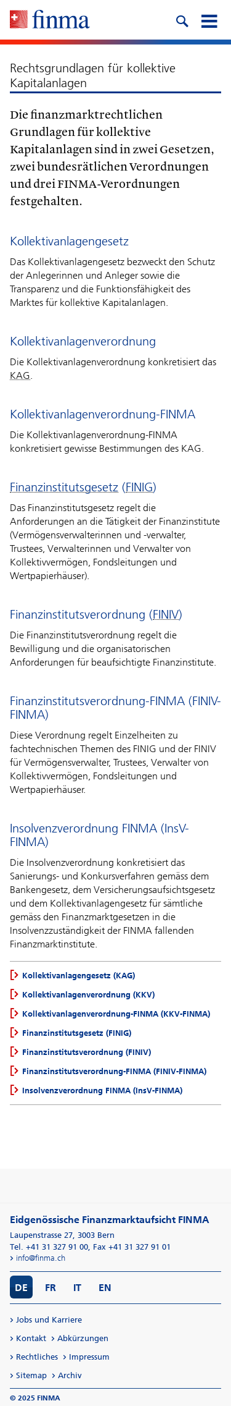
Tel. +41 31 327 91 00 (49, 1246)
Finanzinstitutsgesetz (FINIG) (76, 1033)
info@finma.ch (40, 1258)
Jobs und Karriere (49, 1319)
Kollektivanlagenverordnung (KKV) (88, 994)
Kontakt (31, 1338)
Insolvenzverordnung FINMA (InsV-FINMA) (102, 1090)
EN (105, 1288)
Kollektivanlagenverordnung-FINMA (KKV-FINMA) (116, 1014)
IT (77, 1288)
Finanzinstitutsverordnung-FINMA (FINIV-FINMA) (114, 1071)
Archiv (70, 1375)
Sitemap (31, 1375)
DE (21, 1288)
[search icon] (181, 19)
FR (50, 1288)
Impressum (89, 1357)
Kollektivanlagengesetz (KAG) (78, 975)
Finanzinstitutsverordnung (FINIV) (86, 1052)
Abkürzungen (82, 1338)
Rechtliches (37, 1357)
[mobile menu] (209, 19)
